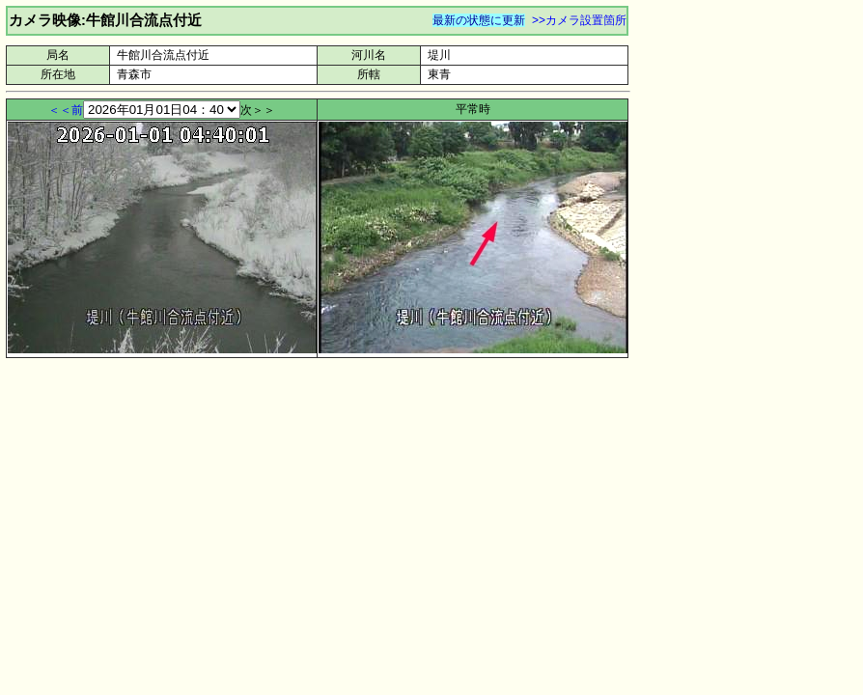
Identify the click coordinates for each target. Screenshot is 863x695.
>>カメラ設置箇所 (579, 20)
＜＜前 (65, 110)
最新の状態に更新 (478, 20)
